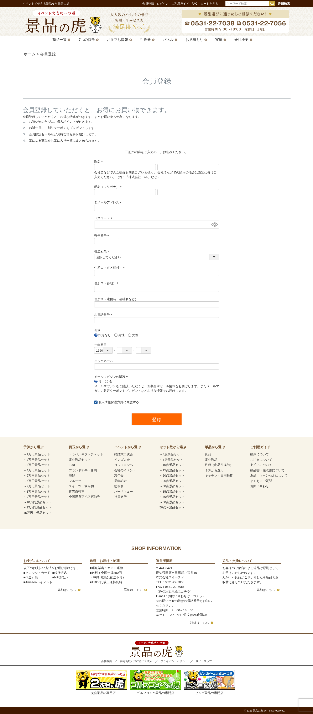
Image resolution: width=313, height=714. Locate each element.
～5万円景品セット (37, 475)
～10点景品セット (172, 465)
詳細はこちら (67, 590)
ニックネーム (103, 361)
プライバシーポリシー (174, 661)
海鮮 (72, 475)
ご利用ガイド (180, 3)
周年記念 (120, 481)
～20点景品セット (172, 475)
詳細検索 (284, 3)
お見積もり (194, 40)
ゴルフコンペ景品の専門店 (155, 682)
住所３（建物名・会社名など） (116, 299)
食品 (208, 454)
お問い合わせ (259, 486)
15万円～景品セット (38, 512)
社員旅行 (120, 496)
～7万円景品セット (37, 486)
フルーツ (75, 481)
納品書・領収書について (267, 470)
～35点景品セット (172, 491)
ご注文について (261, 459)
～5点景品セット (171, 459)
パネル (168, 40)
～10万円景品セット (38, 502)
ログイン (162, 3)
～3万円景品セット (37, 465)
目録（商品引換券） (219, 465)
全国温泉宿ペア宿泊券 (84, 496)
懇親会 (119, 486)
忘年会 (119, 475)
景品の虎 (258, 710)
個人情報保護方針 (110, 402)
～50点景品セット (172, 502)
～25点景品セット (172, 481)
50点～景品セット (172, 507)
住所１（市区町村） (110, 267)
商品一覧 (59, 40)
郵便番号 (102, 235)
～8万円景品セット (37, 491)
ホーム (30, 54)
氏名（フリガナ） (108, 186)
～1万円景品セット (37, 454)
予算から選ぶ (214, 470)
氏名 (99, 161)
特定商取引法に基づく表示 (136, 661)
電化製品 (211, 459)
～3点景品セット (171, 454)
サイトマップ (204, 661)
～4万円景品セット (37, 470)
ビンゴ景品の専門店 (209, 682)
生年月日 (100, 345)
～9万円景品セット (37, 496)
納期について (259, 454)
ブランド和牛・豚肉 (83, 470)
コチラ (197, 596)
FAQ (195, 3)
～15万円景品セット (38, 507)
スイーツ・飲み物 (81, 486)
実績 (218, 40)
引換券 (145, 40)
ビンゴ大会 (122, 459)
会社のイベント (125, 470)
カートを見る (209, 3)
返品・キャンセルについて (269, 475)
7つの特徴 (87, 40)
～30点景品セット (172, 486)
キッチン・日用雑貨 (219, 475)
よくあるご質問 (261, 481)
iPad (72, 465)
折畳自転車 (76, 491)
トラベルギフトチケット (86, 454)
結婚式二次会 (123, 454)
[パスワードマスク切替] (214, 224)
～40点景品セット (172, 496)
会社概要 (241, 40)
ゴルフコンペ (123, 465)
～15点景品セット (172, 470)
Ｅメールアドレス (108, 202)
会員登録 (148, 3)
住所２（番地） (107, 283)
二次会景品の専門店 (101, 682)
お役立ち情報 (117, 40)
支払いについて (261, 465)
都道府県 (102, 251)
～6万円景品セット (37, 481)
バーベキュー (123, 491)
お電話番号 (104, 314)
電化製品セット (80, 459)
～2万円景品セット (37, 459)
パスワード (104, 218)
